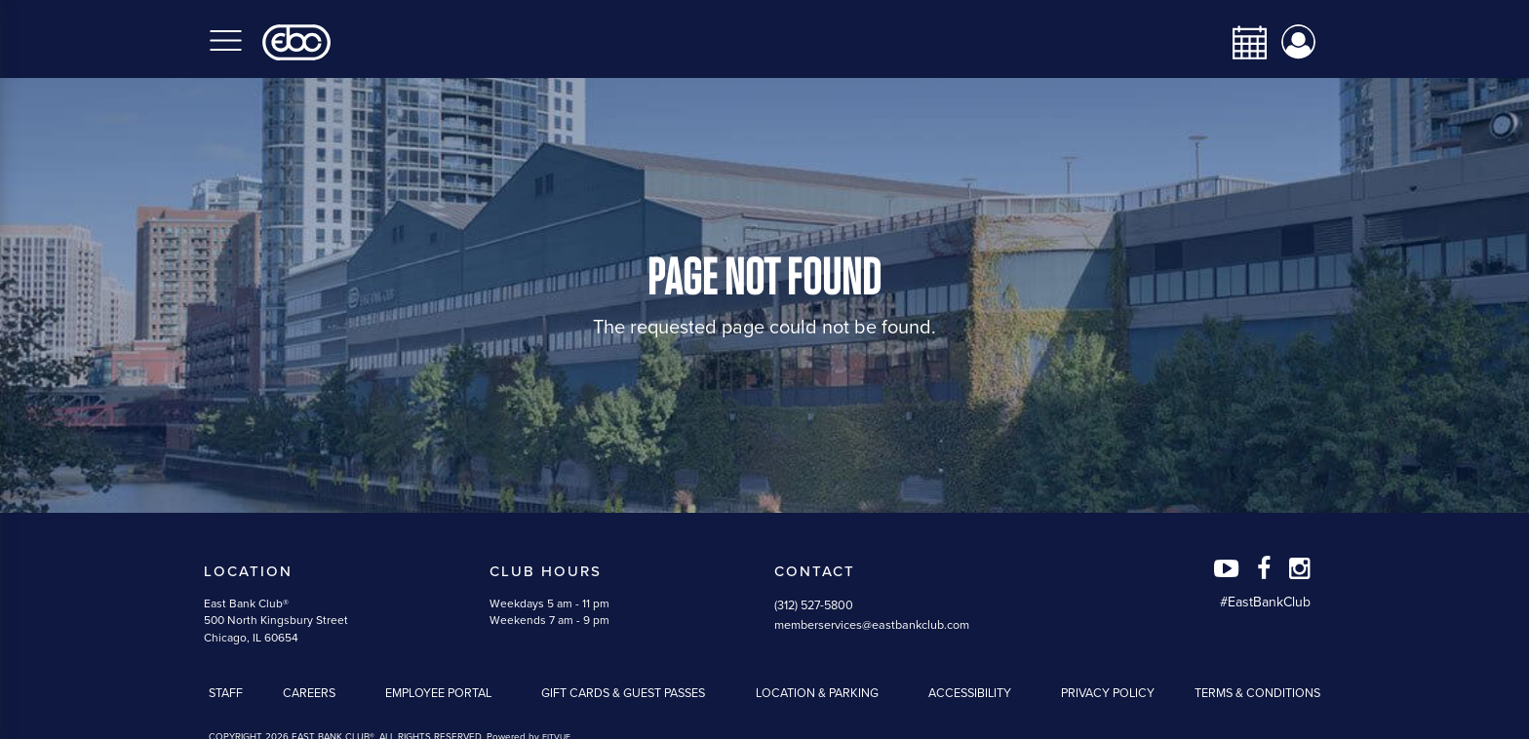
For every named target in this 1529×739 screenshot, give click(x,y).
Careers (309, 693)
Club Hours (546, 571)
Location (248, 571)
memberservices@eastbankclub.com (871, 625)
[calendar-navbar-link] (1242, 42)
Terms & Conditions (1257, 693)
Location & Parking (817, 693)
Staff (226, 693)
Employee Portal (438, 693)
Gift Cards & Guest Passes (623, 693)
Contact (814, 571)
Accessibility (969, 693)
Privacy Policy (1108, 693)
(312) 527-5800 (813, 605)
